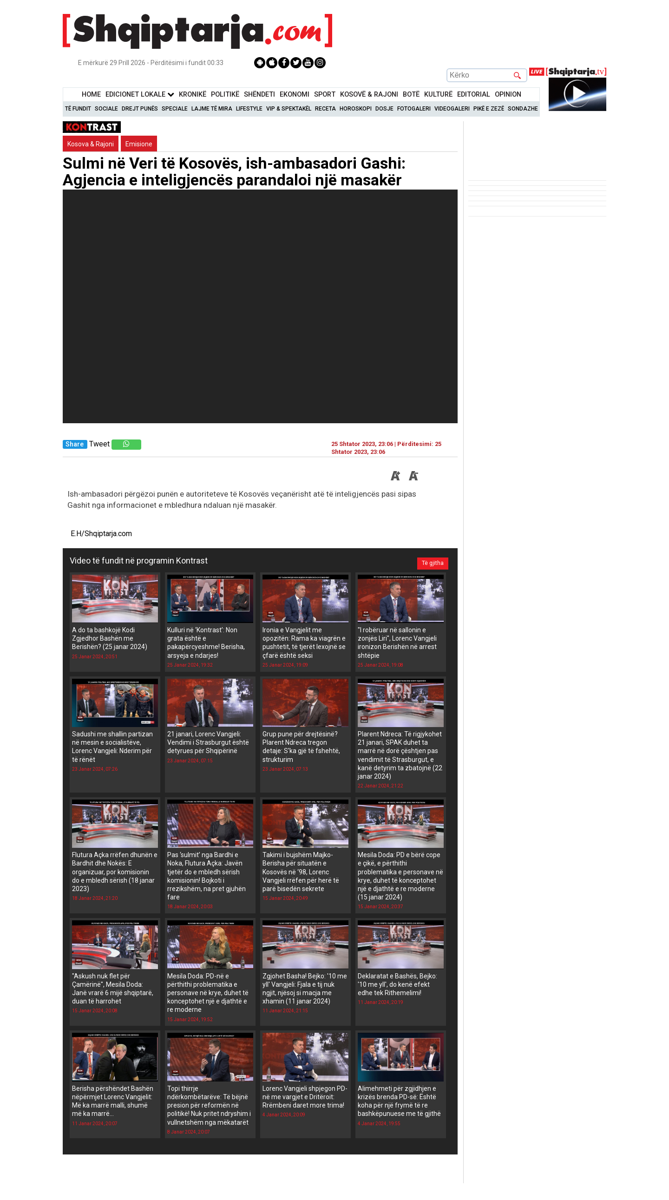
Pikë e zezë (488, 108)
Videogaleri (452, 108)
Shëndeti (259, 94)
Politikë (225, 94)
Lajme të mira (211, 108)
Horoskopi (356, 108)
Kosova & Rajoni (90, 144)
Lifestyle (249, 108)
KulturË (438, 94)
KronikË (192, 94)
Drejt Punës (140, 108)
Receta (325, 108)
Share (75, 444)
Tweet (99, 443)
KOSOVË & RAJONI (369, 94)
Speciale (175, 108)
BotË (411, 94)
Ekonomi (294, 94)
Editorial (473, 94)
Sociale (106, 108)
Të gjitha (430, 560)
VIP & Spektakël (288, 108)
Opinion (508, 94)
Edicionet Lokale (139, 94)
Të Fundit (78, 108)
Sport (324, 94)
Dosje (384, 108)
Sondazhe (523, 108)
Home (91, 94)
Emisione (138, 144)
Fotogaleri (414, 108)
